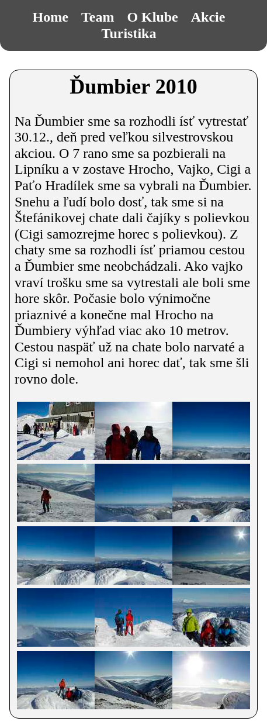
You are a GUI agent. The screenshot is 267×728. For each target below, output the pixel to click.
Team (97, 17)
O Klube (152, 17)
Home (50, 17)
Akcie (208, 17)
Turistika (129, 33)
